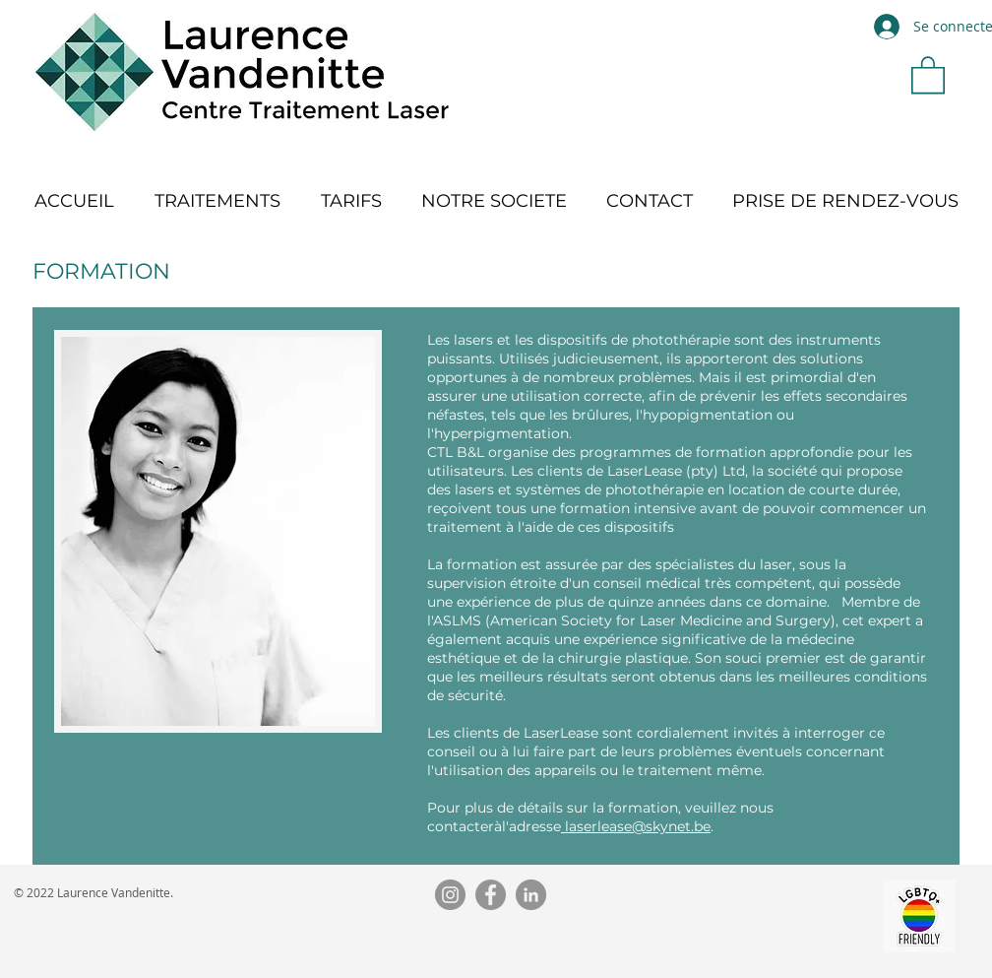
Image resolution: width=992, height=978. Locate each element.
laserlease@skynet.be (636, 826)
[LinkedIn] (531, 895)
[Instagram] (450, 895)
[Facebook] (490, 895)
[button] (928, 74)
